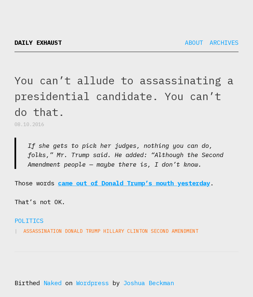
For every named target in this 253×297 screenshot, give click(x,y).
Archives (224, 42)
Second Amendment (174, 231)
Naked (52, 283)
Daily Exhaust (38, 42)
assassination (42, 231)
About (194, 42)
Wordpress (92, 283)
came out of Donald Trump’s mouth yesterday (134, 183)
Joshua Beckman (148, 283)
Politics (28, 221)
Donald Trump (82, 231)
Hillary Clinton (125, 231)
